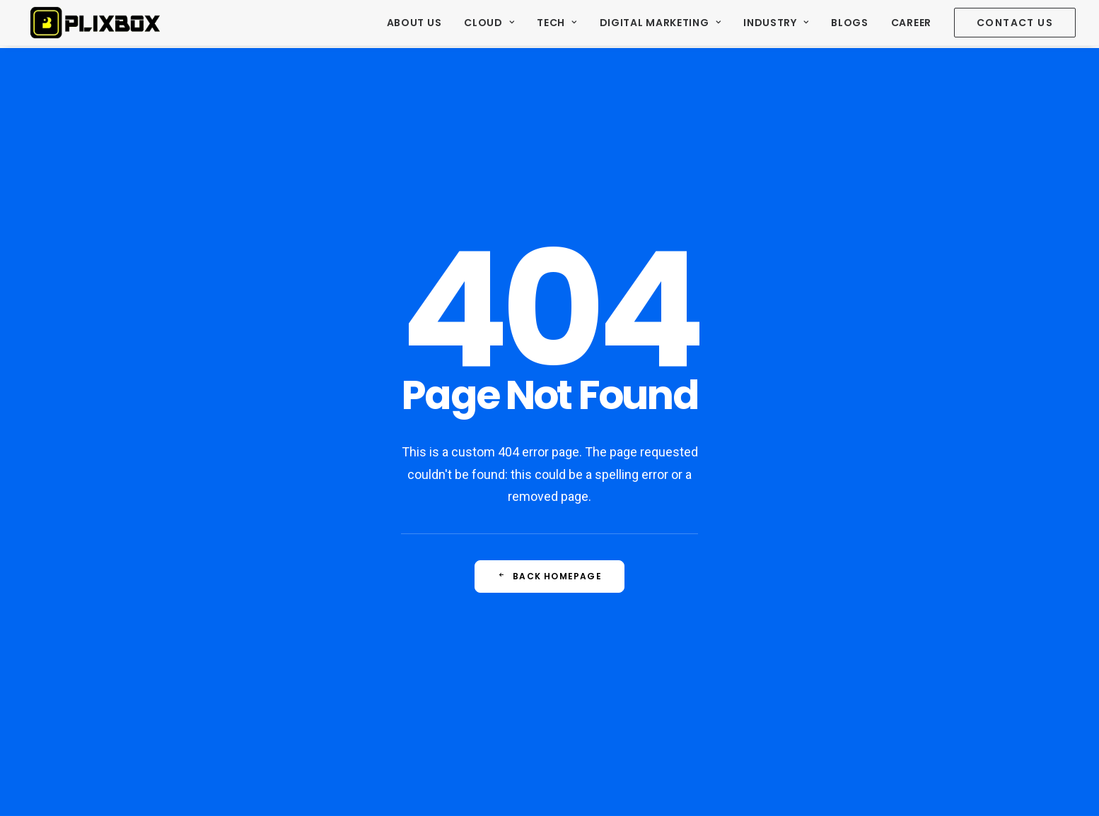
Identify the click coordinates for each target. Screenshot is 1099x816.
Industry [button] (775, 24)
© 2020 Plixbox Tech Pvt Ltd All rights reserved (244, 788)
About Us (414, 24)
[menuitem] (419, 24)
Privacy (390, 788)
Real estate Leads (398, 602)
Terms (356, 788)
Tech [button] (556, 24)
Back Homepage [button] (549, 422)
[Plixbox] (94, 24)
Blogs (849, 24)
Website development (406, 727)
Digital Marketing (660, 24)
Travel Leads (385, 633)
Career (911, 24)
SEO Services (387, 664)
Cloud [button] (489, 24)
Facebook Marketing (403, 696)
